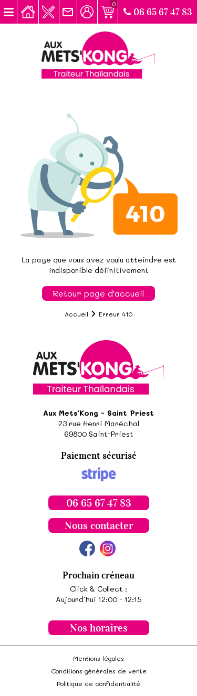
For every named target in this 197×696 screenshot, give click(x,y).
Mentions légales (98, 658)
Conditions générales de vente (99, 671)
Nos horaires (99, 627)
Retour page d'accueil (98, 293)
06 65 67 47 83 (157, 12)
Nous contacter (99, 525)
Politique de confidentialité (98, 683)
